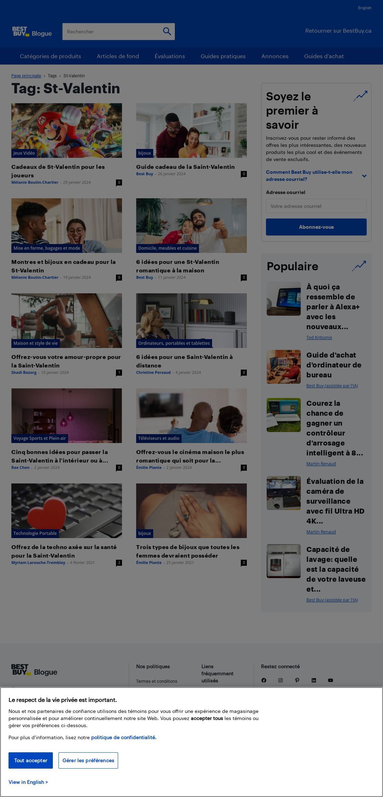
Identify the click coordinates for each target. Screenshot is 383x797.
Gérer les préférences (88, 760)
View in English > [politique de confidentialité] (28, 782)
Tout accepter (30, 760)
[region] (191, 742)
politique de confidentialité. (123, 737)
